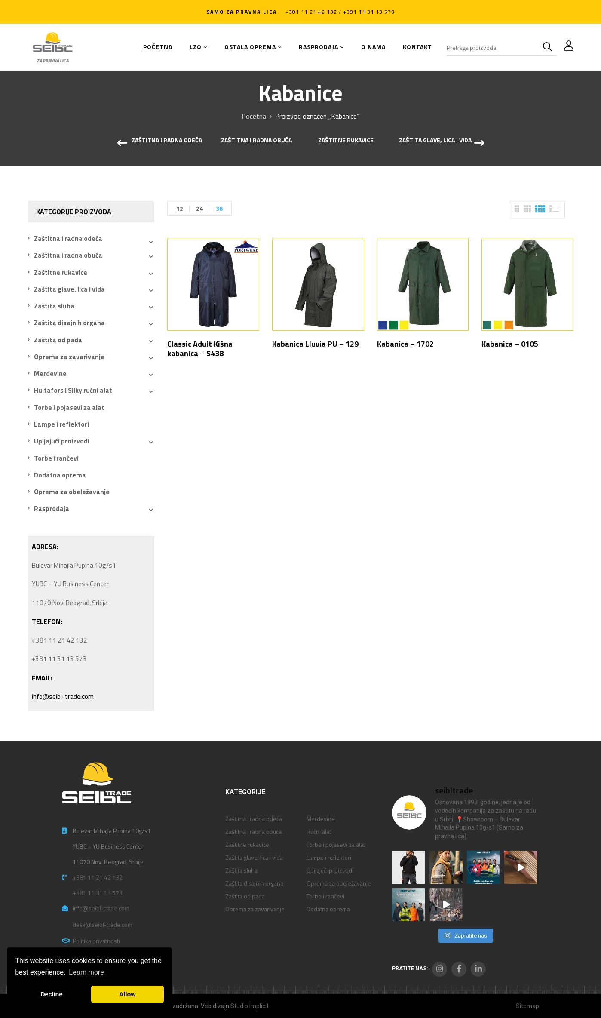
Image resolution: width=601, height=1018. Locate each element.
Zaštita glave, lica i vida (435, 141)
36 (219, 208)
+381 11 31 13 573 (98, 892)
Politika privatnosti (96, 940)
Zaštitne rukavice (346, 141)
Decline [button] (51, 994)
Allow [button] (127, 994)
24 (199, 208)
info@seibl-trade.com (63, 696)
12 (179, 208)
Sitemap (527, 1006)
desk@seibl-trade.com (102, 924)
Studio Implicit (249, 1006)
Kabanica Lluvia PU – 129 (315, 344)
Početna (254, 116)
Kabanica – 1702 (405, 344)
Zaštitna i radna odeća (167, 141)
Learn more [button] (86, 972)
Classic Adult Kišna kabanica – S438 (200, 348)
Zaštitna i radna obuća (256, 141)
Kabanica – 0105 (509, 344)
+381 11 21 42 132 (98, 877)
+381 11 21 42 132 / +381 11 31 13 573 (340, 12)
